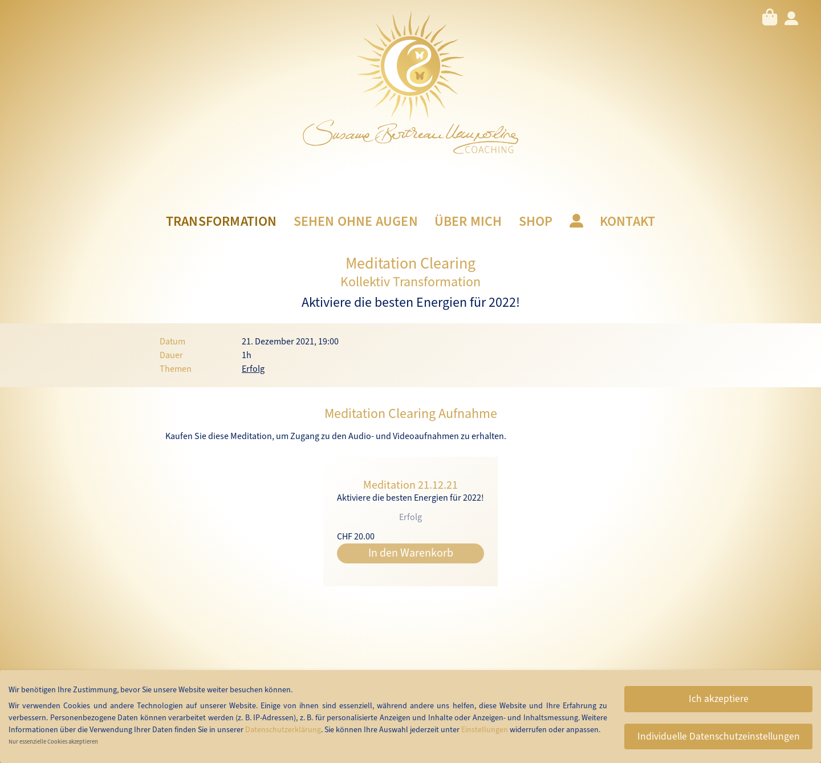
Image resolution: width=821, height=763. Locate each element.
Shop (536, 222)
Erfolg (253, 369)
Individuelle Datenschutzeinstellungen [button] (718, 736)
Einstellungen (484, 730)
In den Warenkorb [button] (410, 553)
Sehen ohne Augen (356, 222)
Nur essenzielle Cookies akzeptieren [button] (53, 741)
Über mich (468, 222)
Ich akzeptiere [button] (719, 699)
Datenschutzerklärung (283, 730)
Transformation (221, 222)
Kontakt (627, 222)
